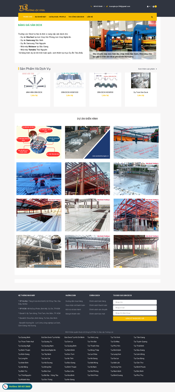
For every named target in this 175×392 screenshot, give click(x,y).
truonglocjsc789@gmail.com (119, 6)
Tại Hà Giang (92, 368)
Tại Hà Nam (92, 376)
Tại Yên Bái (92, 351)
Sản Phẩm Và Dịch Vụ (37, 68)
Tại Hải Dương (46, 372)
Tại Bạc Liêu (69, 381)
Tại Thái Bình (139, 355)
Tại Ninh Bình (69, 360)
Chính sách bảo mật (97, 323)
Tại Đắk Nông (93, 372)
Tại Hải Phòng (93, 381)
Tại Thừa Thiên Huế (26, 351)
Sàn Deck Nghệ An (48, 360)
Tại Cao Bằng (139, 368)
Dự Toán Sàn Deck (141, 108)
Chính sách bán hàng (97, 311)
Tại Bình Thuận (70, 376)
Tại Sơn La (68, 351)
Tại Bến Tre (22, 381)
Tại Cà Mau (115, 351)
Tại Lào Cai (45, 368)
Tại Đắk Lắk (115, 372)
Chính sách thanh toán (98, 315)
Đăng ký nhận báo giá (135, 328)
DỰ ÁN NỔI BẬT (40, 17)
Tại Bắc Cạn (46, 381)
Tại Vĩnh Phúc (93, 385)
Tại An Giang (69, 389)
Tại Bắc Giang (69, 372)
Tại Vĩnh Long (93, 347)
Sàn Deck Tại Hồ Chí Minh (74, 347)
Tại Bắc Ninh (139, 381)
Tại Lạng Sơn (116, 364)
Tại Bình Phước (140, 376)
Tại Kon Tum (69, 364)
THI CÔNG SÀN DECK (76, 17)
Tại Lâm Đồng (139, 364)
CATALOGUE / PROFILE (57, 17)
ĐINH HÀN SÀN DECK (34, 108)
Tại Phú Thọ (138, 385)
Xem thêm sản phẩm (147, 69)
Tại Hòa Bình (69, 385)
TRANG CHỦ (27, 17)
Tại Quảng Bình (70, 355)
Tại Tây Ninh (46, 364)
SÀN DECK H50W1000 (69, 108)
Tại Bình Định (116, 360)
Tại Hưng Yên (116, 376)
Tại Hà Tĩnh (68, 368)
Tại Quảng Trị (46, 351)
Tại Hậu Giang (139, 360)
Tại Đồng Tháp (93, 360)
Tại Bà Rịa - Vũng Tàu (49, 385)
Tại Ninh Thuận (24, 360)
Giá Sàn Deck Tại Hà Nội (50, 347)
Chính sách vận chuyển (98, 319)
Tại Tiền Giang (139, 347)
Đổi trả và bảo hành (73, 319)
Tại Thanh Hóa (93, 355)
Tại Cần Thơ (138, 372)
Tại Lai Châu (92, 364)
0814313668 (98, 6)
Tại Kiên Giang (24, 364)
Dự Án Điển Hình (87, 128)
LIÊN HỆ (90, 17)
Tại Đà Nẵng (23, 376)
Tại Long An (23, 368)
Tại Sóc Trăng (46, 389)
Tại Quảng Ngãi (24, 355)
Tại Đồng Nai (46, 376)
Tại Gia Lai (115, 368)
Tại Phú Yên (115, 355)
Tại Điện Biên (23, 372)
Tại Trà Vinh (115, 347)
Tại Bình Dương (117, 385)
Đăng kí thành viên (73, 323)
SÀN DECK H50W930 (105, 108)
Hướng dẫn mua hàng (74, 311)
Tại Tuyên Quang (140, 351)
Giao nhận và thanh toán (75, 315)
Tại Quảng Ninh (24, 347)
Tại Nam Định (116, 381)
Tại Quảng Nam (47, 355)
